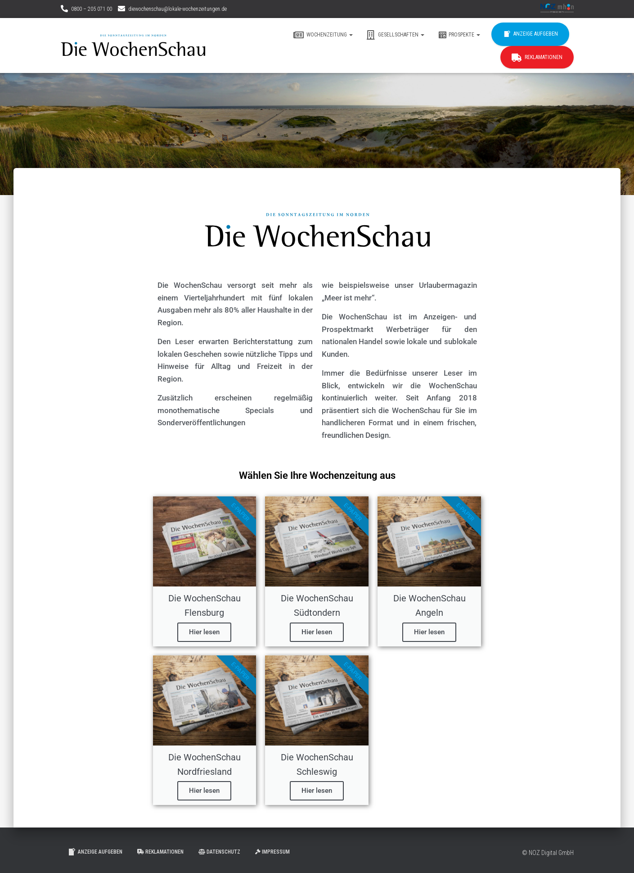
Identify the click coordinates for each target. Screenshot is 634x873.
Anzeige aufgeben (530, 34)
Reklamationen (537, 58)
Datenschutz (219, 852)
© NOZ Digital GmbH (548, 852)
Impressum (272, 852)
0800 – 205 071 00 (91, 9)
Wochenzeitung (323, 35)
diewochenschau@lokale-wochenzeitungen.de (177, 9)
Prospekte (459, 35)
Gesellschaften (395, 35)
